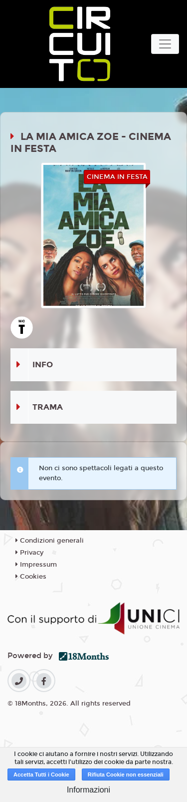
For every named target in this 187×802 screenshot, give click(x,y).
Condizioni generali (49, 541)
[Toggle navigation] (165, 44)
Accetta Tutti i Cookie (41, 775)
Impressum (36, 565)
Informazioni (88, 790)
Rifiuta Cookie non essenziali (126, 775)
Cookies (30, 577)
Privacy (29, 553)
